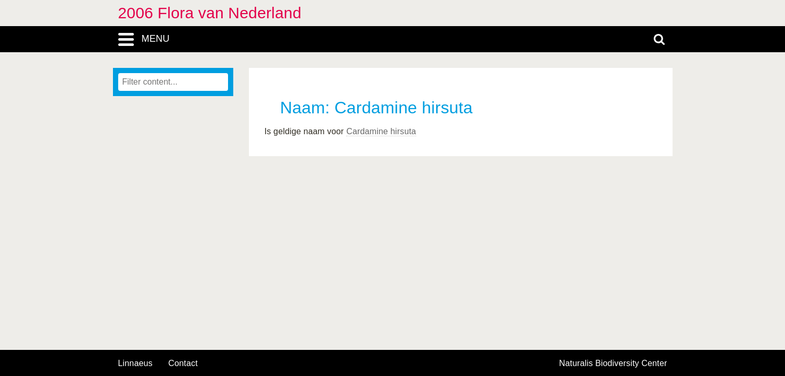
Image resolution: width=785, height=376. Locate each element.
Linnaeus (135, 363)
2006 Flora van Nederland (210, 12)
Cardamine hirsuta (381, 131)
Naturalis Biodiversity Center (613, 363)
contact (183, 363)
